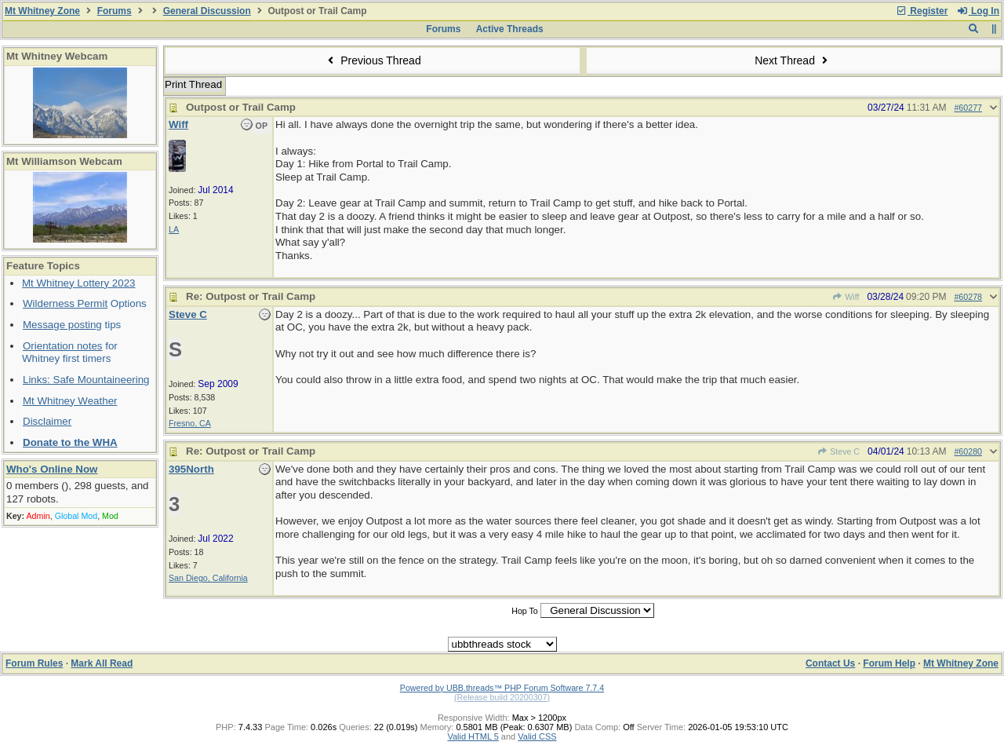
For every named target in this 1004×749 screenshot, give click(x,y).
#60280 (968, 451)
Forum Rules (34, 663)
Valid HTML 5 (472, 736)
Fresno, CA (190, 423)
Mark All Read (102, 663)
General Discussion (207, 10)
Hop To (524, 611)
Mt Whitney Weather (70, 401)
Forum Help (889, 663)
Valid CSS (537, 736)
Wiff (845, 296)
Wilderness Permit (65, 303)
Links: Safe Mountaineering (86, 379)
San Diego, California (208, 578)
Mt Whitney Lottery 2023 (78, 283)
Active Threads (510, 29)
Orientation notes (63, 346)
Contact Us (830, 663)
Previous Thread (372, 60)
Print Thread (193, 84)
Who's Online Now (51, 469)
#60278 (968, 296)
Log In (978, 10)
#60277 (968, 107)
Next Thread (793, 60)
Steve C (838, 451)
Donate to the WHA (70, 442)
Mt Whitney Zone (42, 10)
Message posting (62, 325)
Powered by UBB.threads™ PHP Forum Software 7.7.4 (502, 687)
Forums (114, 10)
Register (922, 10)
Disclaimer (47, 421)
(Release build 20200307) (502, 697)
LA (174, 229)
